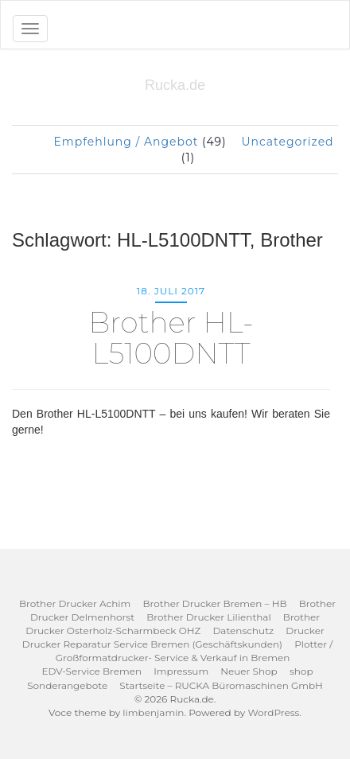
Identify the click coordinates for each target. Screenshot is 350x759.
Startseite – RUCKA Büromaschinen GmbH (221, 685)
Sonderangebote (67, 685)
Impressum (181, 671)
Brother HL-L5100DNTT (170, 338)
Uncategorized (287, 141)
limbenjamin (153, 712)
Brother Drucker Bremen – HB (214, 603)
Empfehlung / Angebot (125, 141)
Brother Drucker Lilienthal (208, 617)
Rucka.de (175, 85)
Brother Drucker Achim (74, 603)
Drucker (305, 630)
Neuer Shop (248, 671)
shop (301, 671)
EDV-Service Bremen (91, 671)
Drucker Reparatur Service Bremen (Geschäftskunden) (152, 644)
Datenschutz (243, 630)
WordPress (273, 712)
